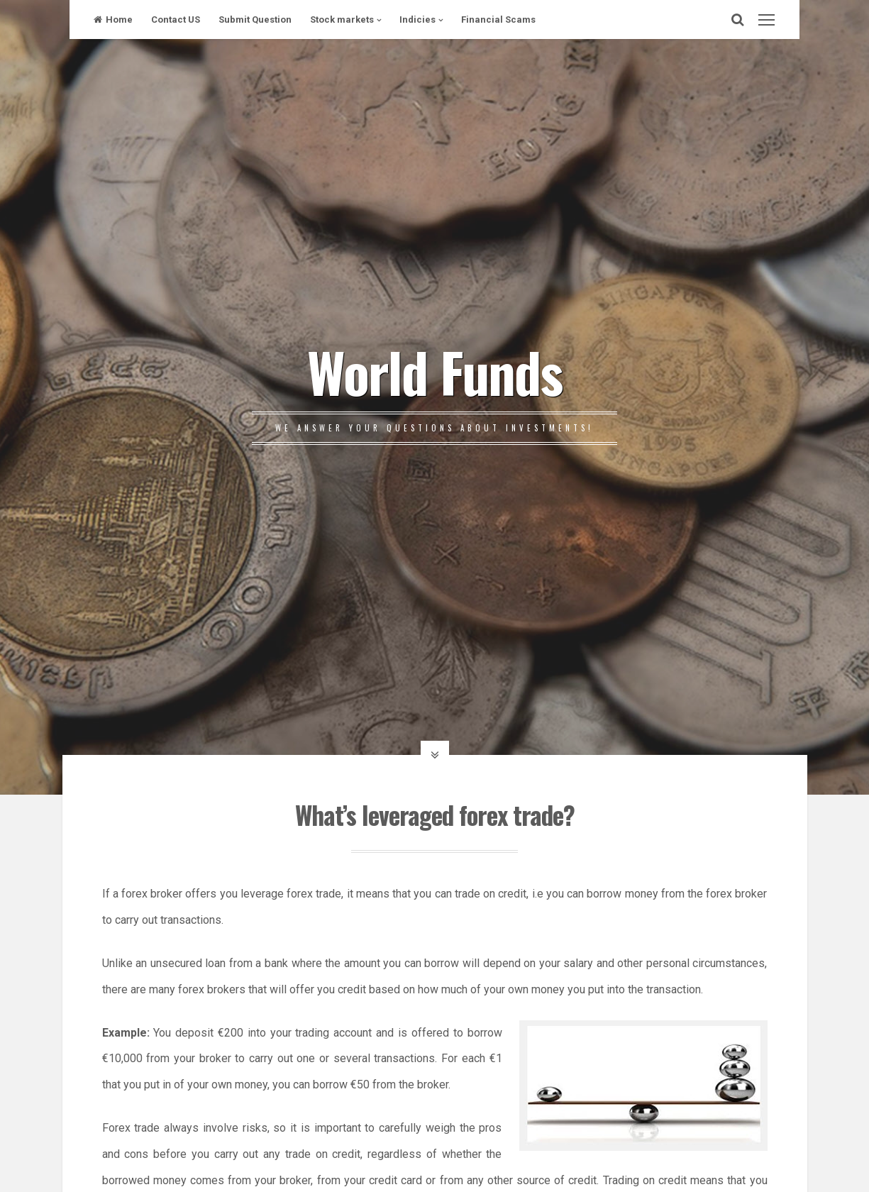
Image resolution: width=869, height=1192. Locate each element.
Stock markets (342, 19)
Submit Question (255, 19)
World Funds (434, 371)
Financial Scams (498, 19)
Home (113, 19)
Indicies (417, 19)
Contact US (175, 19)
